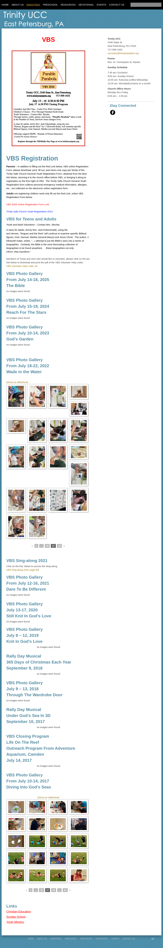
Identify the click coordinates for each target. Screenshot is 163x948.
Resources (68, 4)
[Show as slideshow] (17, 382)
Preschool (50, 4)
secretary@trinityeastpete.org (123, 53)
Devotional (86, 4)
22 (65, 890)
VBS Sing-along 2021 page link (22, 569)
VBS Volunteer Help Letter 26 (21, 266)
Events (101, 4)
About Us (18, 4)
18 (59, 546)
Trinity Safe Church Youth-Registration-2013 (29, 211)
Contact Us (116, 4)
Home (5, 4)
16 (47, 546)
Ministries (33, 4)
